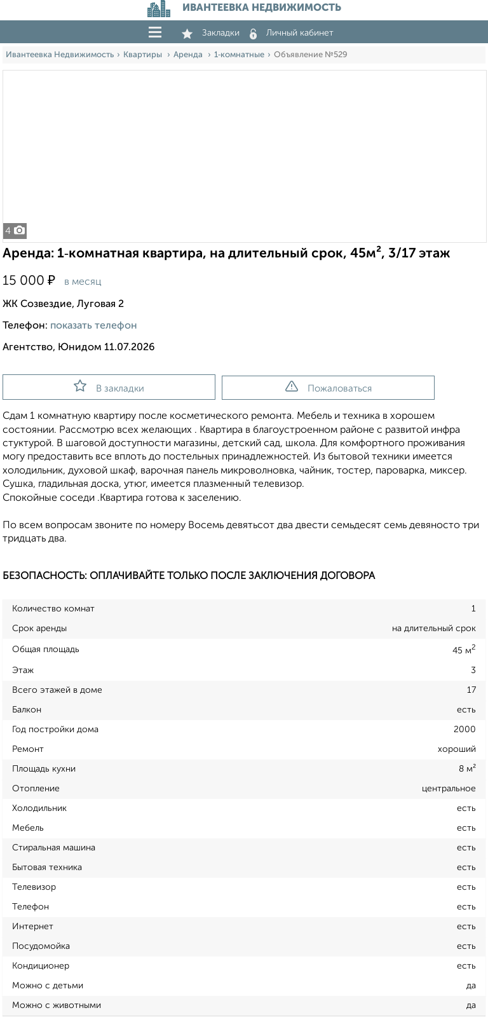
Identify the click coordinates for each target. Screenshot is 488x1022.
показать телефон (93, 326)
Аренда (189, 55)
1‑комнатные (239, 55)
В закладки (109, 386)
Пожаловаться (328, 387)
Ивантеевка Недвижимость (60, 55)
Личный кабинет (292, 33)
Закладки (211, 33)
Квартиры (143, 55)
